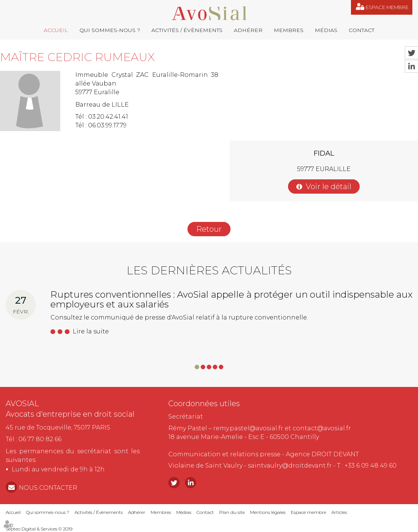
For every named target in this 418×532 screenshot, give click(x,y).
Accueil (56, 30)
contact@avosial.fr (322, 428)
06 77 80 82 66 (39, 439)
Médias (326, 30)
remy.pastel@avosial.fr (248, 428)
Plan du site (232, 512)
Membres (289, 30)
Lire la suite (91, 331)
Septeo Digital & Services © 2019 (39, 529)
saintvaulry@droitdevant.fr (290, 465)
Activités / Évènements (187, 30)
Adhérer (248, 30)
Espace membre (387, 7)
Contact (361, 30)
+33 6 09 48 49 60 (371, 465)
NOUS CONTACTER (48, 487)
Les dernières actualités (209, 270)
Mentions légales (267, 512)
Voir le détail (328, 186)
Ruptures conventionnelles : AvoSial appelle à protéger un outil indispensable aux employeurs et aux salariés (231, 299)
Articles (339, 512)
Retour (209, 229)
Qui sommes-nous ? (109, 30)
